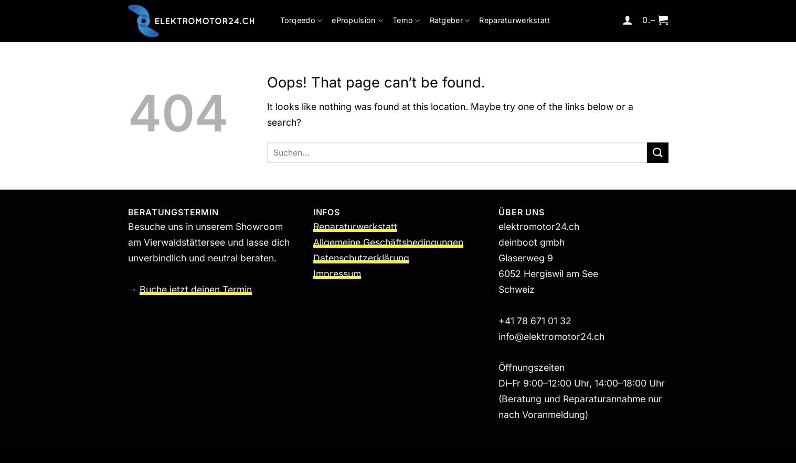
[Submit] (657, 152)
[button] (627, 19)
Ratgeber (450, 21)
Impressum (337, 273)
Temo (406, 21)
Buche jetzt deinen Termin (196, 289)
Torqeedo (301, 21)
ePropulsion (357, 21)
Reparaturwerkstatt (514, 20)
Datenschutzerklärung (361, 257)
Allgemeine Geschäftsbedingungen (388, 242)
